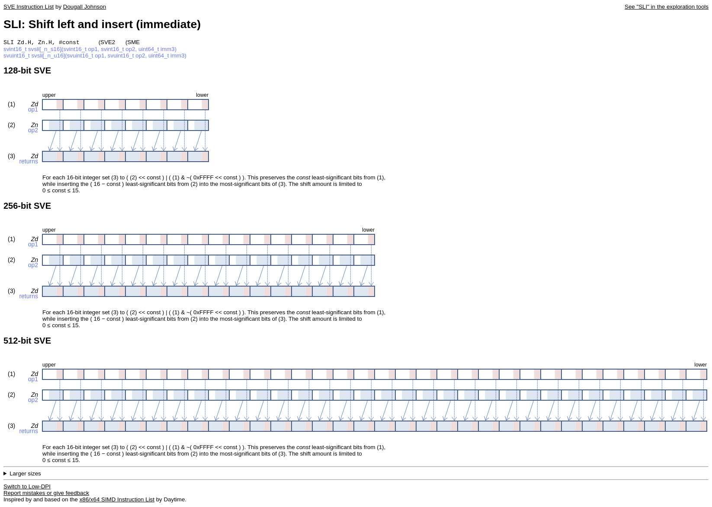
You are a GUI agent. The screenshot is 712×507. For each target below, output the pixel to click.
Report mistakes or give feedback (46, 494)
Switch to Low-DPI (27, 487)
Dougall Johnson (84, 6)
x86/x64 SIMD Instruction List (117, 500)
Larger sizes (25, 474)
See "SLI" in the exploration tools (667, 6)
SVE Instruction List (28, 6)
